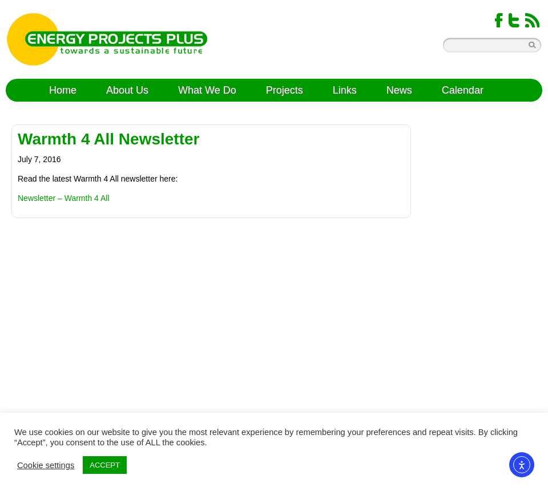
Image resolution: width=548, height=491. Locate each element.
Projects (284, 90)
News (399, 90)
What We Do (207, 90)
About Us (127, 90)
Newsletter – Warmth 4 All (64, 198)
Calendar (462, 90)
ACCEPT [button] (105, 465)
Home (62, 90)
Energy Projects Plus (107, 39)
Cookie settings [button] (45, 465)
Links (345, 90)
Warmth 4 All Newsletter (108, 139)
